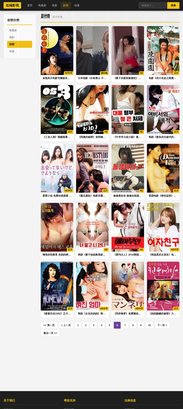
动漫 (77, 5)
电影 (54, 5)
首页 (30, 5)
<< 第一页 (49, 325)
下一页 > (162, 325)
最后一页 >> (50, 333)
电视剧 (42, 5)
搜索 (173, 5)
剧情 (65, 5)
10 (149, 325)
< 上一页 (66, 325)
